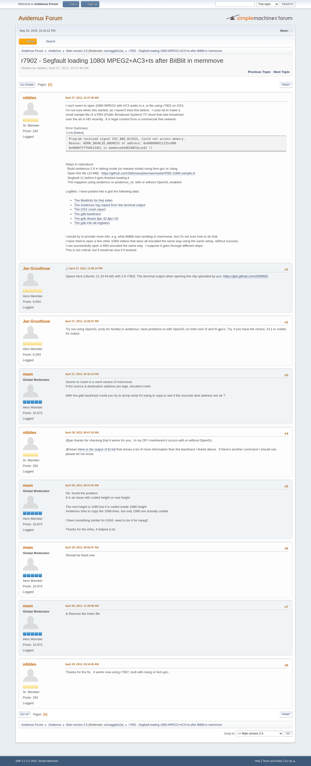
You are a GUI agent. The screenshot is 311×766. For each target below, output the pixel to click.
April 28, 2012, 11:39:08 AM (82, 605)
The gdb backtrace (87, 214)
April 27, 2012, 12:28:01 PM (82, 321)
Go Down (27, 84)
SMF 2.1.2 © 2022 (26, 760)
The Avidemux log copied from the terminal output (109, 205)
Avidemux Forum (40, 18)
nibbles (29, 98)
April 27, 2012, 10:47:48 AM (82, 97)
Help (257, 760)
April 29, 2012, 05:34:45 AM (82, 664)
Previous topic (259, 72)
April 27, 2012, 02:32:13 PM (82, 374)
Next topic (282, 72)
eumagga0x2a (113, 51)
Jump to (229, 733)
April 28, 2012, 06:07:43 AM (82, 432)
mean (28, 374)
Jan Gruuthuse (36, 268)
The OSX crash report (90, 209)
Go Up (24, 714)
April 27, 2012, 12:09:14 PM (85, 268)
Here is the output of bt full (97, 449)
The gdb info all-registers (92, 223)
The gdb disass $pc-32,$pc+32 (96, 218)
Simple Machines (48, 760)
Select (79, 133)
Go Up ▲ (290, 760)
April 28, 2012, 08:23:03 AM (82, 485)
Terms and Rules (272, 760)
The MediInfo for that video (93, 200)
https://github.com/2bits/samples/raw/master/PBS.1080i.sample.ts (148, 173)
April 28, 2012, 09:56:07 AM (82, 547)
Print (286, 84)
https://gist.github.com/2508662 (245, 276)
